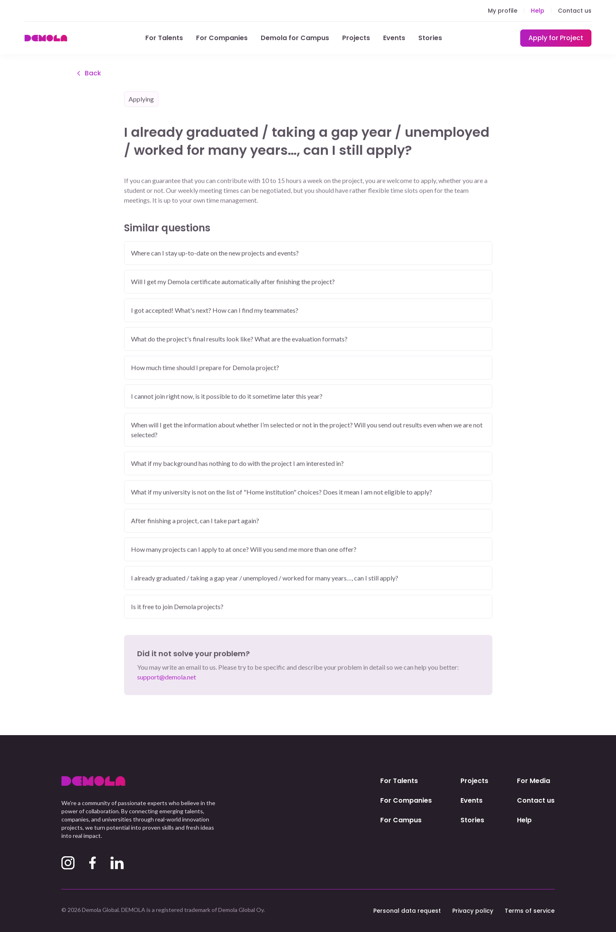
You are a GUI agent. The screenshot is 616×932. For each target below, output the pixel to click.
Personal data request (407, 911)
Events (394, 38)
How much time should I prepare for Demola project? (205, 368)
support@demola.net (166, 678)
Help (537, 11)
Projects (356, 38)
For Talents (164, 38)
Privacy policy (472, 911)
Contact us (574, 11)
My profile (502, 11)
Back (88, 74)
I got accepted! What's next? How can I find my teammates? (214, 311)
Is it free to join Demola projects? (177, 607)
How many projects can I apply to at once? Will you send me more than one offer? (244, 550)
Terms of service (530, 911)
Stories (430, 38)
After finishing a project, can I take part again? (195, 521)
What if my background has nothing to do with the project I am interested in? (237, 464)
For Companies (222, 38)
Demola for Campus (295, 38)
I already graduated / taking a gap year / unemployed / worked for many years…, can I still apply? (264, 578)
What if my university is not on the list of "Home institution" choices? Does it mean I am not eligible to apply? (281, 492)
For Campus (401, 820)
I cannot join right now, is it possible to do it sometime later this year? (227, 397)
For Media (533, 780)
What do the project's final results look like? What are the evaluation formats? (239, 339)
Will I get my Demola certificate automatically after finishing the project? (233, 282)
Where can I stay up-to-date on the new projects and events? (215, 253)
